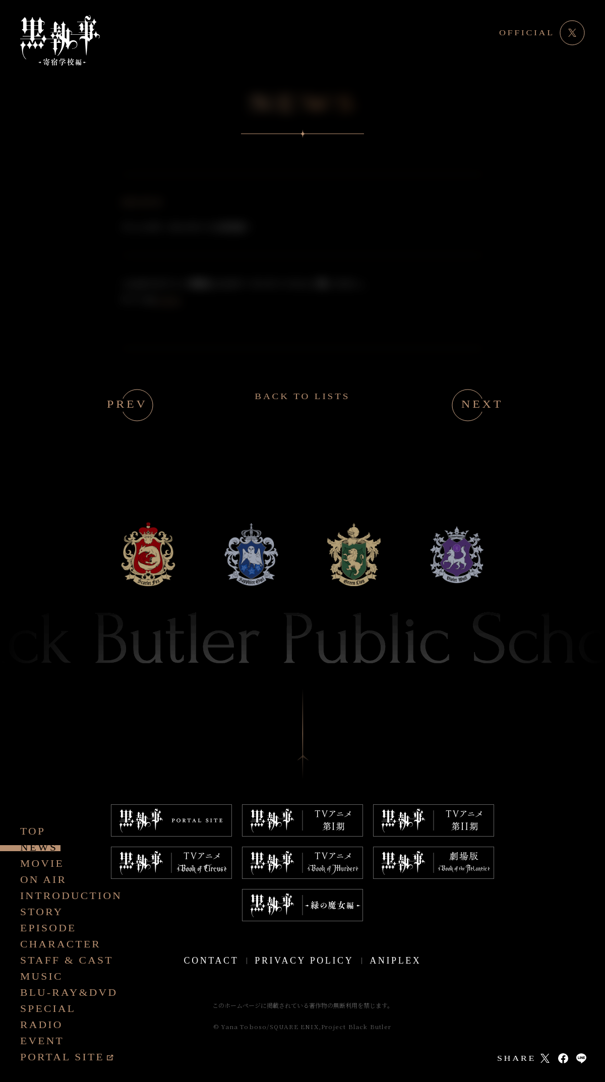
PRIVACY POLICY (304, 961)
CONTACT (211, 961)
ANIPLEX (395, 961)
